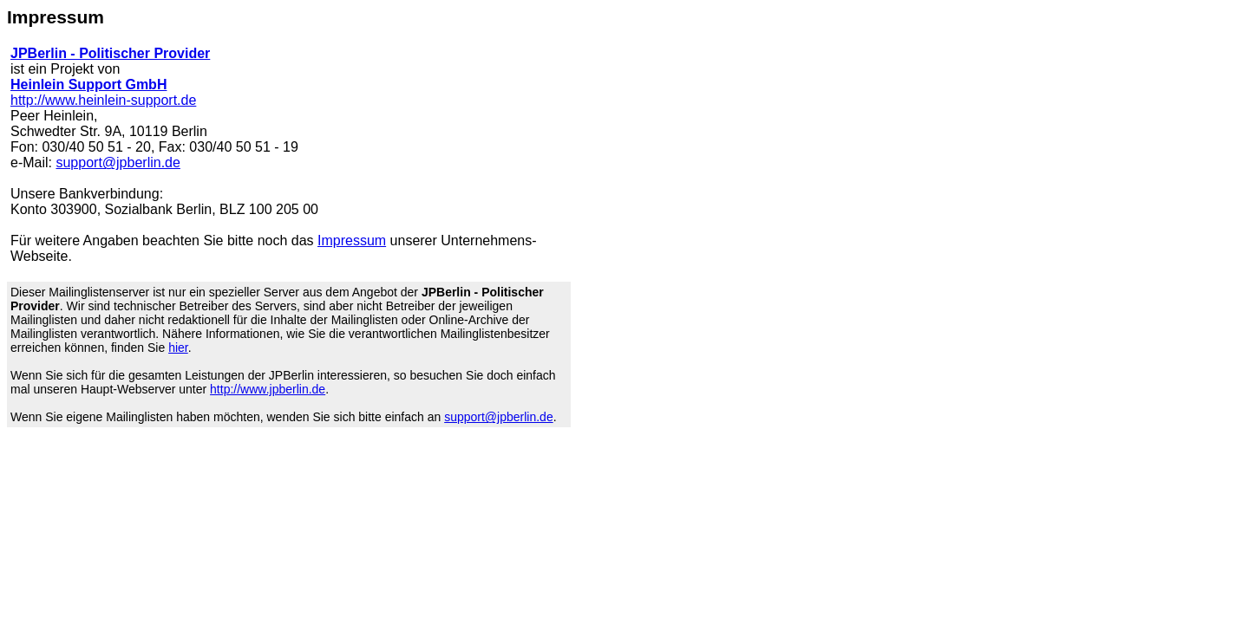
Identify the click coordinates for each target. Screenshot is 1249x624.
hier (178, 347)
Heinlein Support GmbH (88, 84)
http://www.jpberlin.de (267, 389)
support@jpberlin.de (118, 162)
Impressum (351, 240)
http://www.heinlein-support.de (103, 100)
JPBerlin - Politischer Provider (110, 53)
